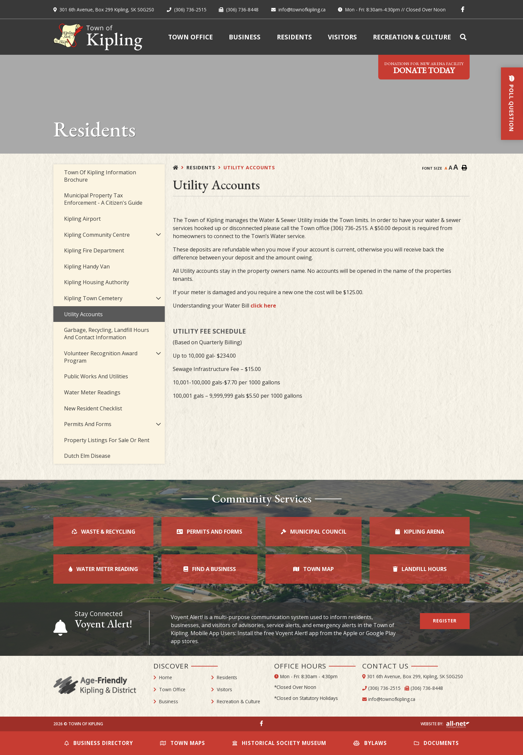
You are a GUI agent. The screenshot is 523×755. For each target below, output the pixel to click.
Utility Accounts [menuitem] (83, 314)
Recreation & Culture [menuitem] (412, 36)
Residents (200, 167)
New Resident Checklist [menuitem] (93, 408)
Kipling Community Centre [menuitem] (97, 234)
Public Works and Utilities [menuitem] (96, 376)
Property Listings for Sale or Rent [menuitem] (106, 440)
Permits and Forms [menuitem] (87, 424)
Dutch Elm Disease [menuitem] (87, 455)
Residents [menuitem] (294, 36)
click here (263, 305)
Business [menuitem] (244, 36)
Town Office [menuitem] (190, 36)
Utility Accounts (249, 167)
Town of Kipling (97, 36)
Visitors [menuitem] (342, 36)
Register (445, 620)
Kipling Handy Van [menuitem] (87, 266)
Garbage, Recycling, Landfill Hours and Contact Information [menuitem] (106, 333)
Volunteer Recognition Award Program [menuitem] (100, 357)
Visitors (224, 689)
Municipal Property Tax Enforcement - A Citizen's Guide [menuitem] (103, 199)
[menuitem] (464, 37)
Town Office (172, 689)
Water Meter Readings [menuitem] (92, 392)
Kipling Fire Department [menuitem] (94, 250)
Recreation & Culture (238, 701)
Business (168, 701)
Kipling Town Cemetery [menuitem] (93, 298)
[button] (158, 234)
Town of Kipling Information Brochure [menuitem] (100, 176)
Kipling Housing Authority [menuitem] (96, 282)
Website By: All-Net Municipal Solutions (458, 724)
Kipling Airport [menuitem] (82, 218)
